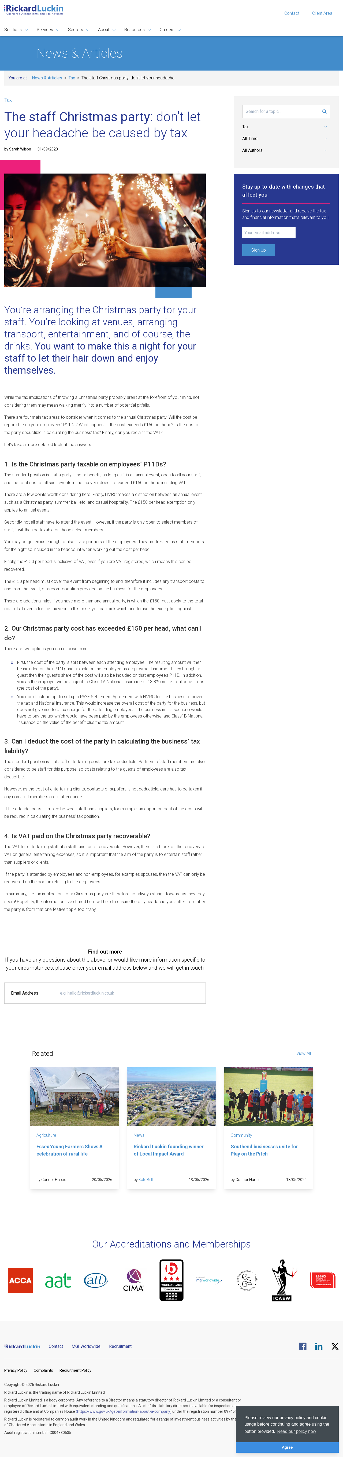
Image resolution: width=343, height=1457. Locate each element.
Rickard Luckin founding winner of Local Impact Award (169, 1150)
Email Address (24, 993)
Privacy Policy (15, 1370)
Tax (72, 77)
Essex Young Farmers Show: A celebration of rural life (69, 1150)
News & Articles (47, 77)
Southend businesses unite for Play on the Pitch (264, 1150)
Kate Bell (146, 1180)
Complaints (43, 1370)
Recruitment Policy (75, 1370)
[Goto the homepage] (33, 10)
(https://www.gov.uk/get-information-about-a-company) (124, 1411)
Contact (291, 13)
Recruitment (120, 1346)
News (139, 1135)
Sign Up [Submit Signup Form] (258, 250)
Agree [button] (287, 1447)
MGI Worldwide (86, 1346)
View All (303, 1053)
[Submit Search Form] (324, 111)
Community (241, 1135)
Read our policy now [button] (296, 1431)
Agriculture (46, 1135)
